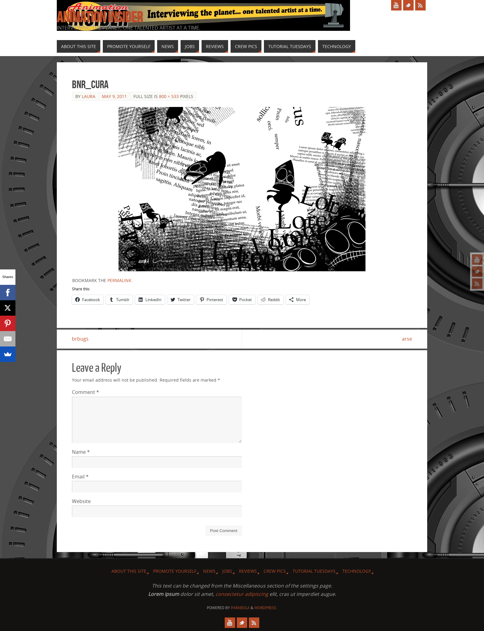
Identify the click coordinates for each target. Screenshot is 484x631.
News (209, 571)
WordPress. (265, 607)
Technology (356, 571)
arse (407, 338)
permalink (119, 280)
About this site (128, 571)
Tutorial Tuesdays (314, 571)
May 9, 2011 (114, 96)
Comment (85, 392)
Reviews (248, 571)
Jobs (227, 571)
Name (81, 452)
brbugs (80, 338)
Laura (88, 96)
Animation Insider (100, 17)
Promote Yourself (174, 571)
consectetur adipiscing (241, 594)
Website (81, 501)
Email (80, 476)
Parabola (240, 607)
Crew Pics (275, 571)
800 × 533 (169, 96)
